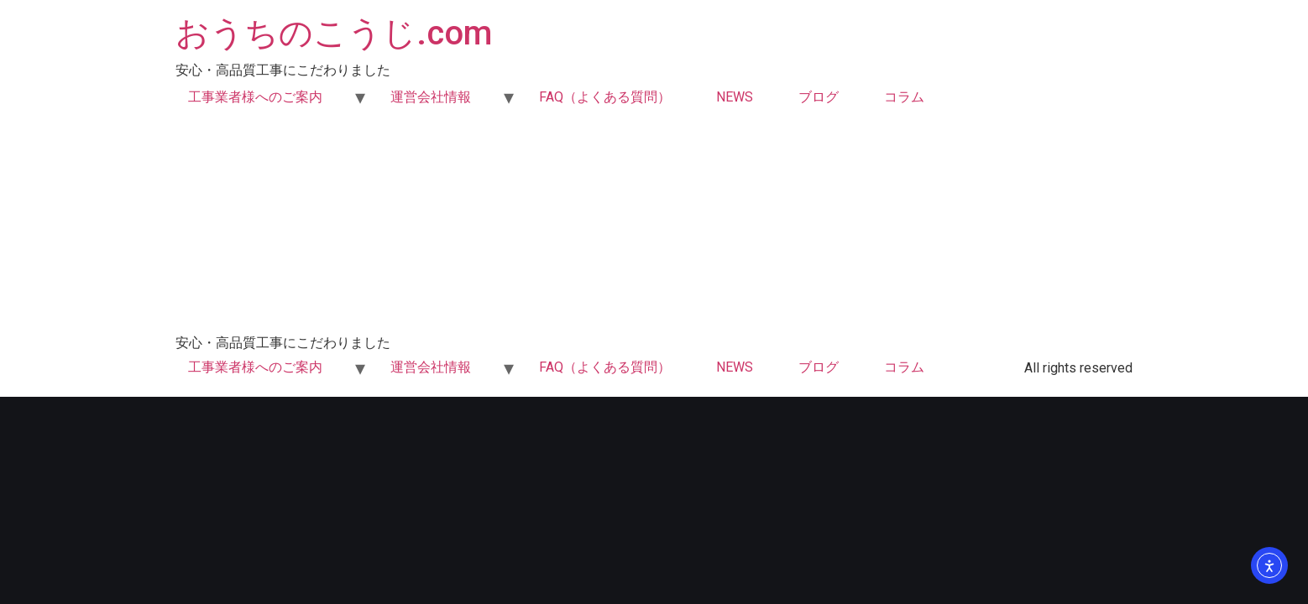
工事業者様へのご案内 (255, 97)
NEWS (734, 97)
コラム (904, 97)
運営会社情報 (430, 97)
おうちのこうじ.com (333, 33)
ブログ (818, 97)
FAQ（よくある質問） (605, 97)
